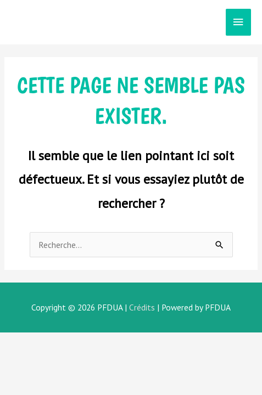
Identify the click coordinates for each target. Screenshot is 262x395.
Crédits (142, 307)
